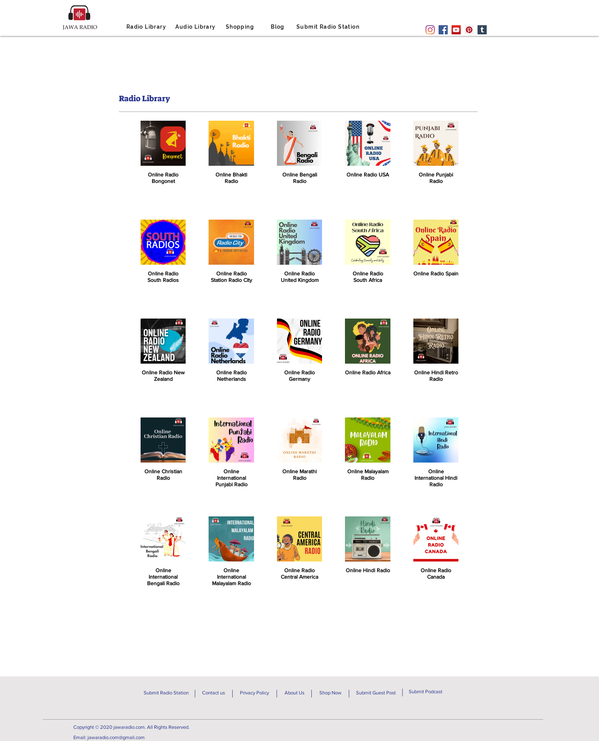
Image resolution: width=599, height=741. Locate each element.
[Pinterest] (469, 29)
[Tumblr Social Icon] (482, 29)
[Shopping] (240, 26)
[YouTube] (456, 29)
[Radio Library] (147, 26)
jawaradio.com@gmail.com (116, 737)
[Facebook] (443, 29)
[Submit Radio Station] (329, 26)
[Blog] (278, 26)
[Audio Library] (196, 26)
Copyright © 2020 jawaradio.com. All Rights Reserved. (131, 727)
